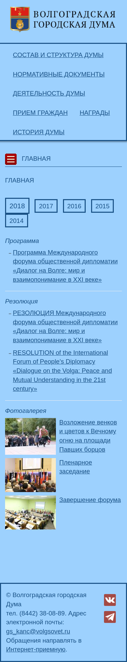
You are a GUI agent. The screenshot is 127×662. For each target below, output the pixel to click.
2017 (46, 206)
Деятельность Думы (49, 93)
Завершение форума (90, 499)
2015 (103, 206)
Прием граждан (40, 112)
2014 (16, 220)
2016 (74, 206)
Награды (95, 112)
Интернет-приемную (35, 649)
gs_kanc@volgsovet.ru (38, 631)
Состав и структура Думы (58, 54)
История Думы (39, 132)
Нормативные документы (59, 74)
